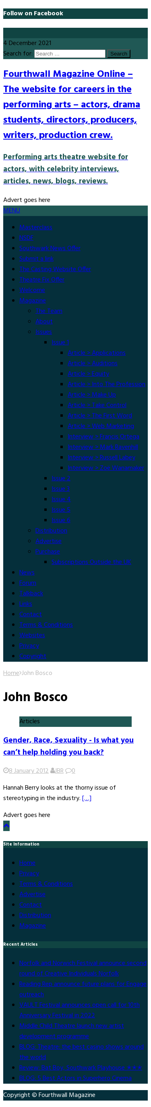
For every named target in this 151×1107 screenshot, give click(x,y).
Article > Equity (88, 374)
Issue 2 (61, 478)
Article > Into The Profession (106, 384)
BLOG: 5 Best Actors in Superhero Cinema (75, 1078)
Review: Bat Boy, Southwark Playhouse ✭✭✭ (80, 1068)
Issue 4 (61, 499)
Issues (43, 332)
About (44, 322)
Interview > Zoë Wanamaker (106, 468)
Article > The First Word (100, 416)
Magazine (32, 301)
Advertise (48, 541)
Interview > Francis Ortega (103, 437)
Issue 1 (60, 342)
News (27, 573)
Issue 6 (61, 520)
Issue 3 (61, 489)
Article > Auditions (93, 363)
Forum (27, 583)
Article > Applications (97, 353)
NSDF (26, 238)
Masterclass (35, 227)
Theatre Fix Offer (41, 280)
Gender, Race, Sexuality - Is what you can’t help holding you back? (68, 747)
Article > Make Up (92, 395)
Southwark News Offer (50, 248)
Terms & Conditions (46, 625)
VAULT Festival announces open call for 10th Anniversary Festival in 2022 (79, 1010)
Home (27, 863)
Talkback (31, 593)
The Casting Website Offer (55, 269)
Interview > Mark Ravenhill (103, 447)
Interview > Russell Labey (101, 458)
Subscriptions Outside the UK (91, 562)
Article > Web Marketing (101, 426)
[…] (86, 798)
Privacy (29, 646)
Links (25, 604)
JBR (59, 771)
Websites (32, 635)
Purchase (47, 552)
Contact (30, 614)
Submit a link (36, 259)
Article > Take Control (97, 405)
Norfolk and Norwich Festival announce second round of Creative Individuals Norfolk (83, 968)
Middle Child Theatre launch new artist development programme (71, 1031)
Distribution (51, 531)
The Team (48, 311)
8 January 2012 (29, 771)
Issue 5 (61, 510)
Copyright (32, 656)
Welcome (32, 290)
